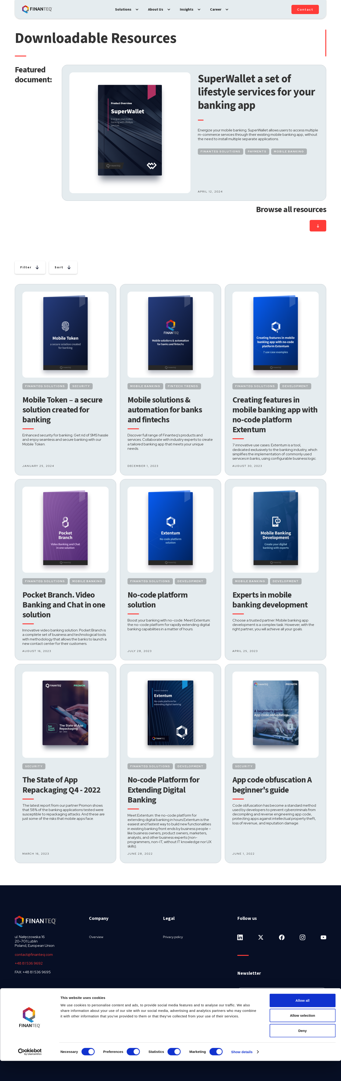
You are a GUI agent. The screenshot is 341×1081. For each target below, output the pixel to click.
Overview (96, 937)
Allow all (303, 1020)
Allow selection (302, 1036)
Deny (302, 1051)
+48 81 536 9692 (29, 963)
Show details (242, 1072)
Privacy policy (173, 937)
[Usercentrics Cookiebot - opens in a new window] (30, 1072)
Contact (305, 9)
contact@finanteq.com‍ (34, 954)
